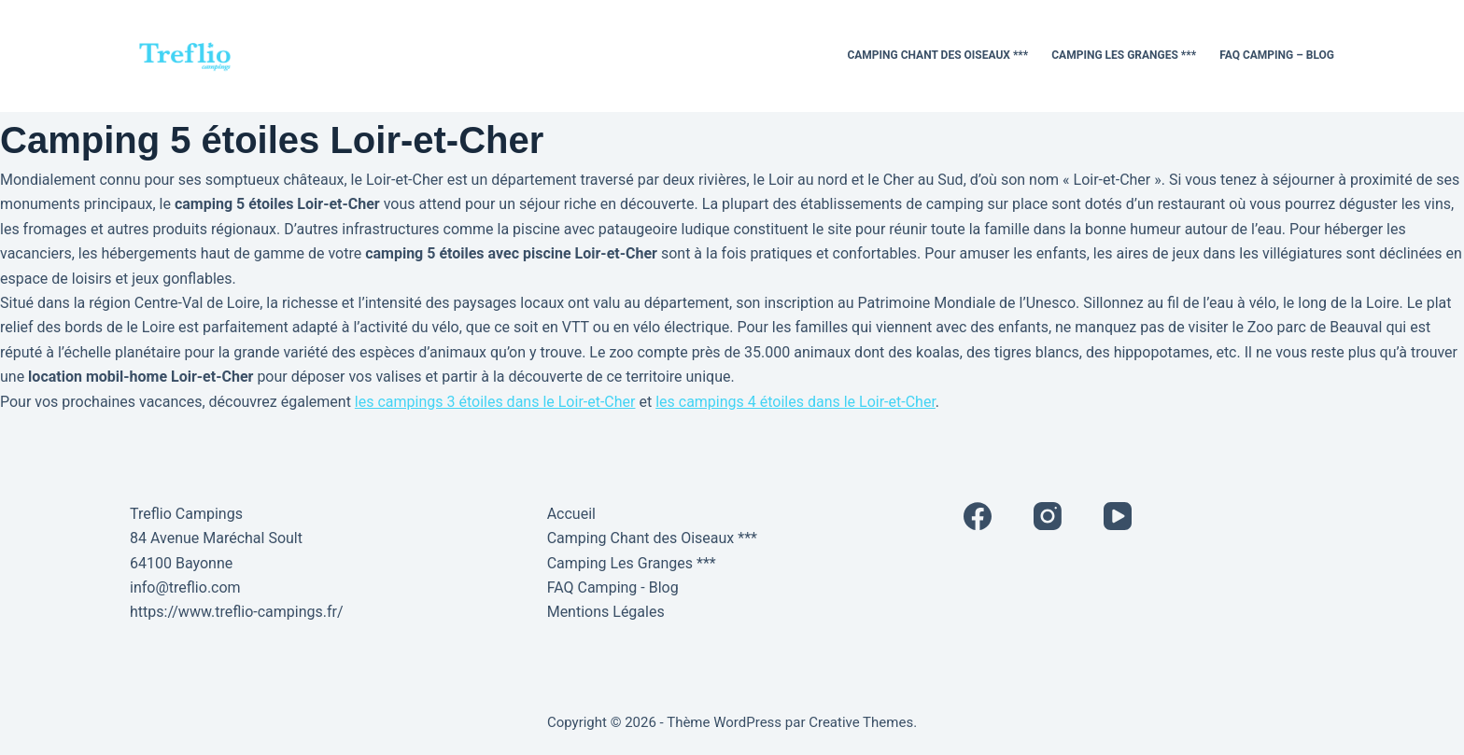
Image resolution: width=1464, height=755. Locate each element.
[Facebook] (978, 516)
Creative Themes (861, 722)
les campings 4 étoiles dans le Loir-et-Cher (795, 402)
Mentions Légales (606, 612)
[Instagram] (1048, 516)
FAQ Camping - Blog (613, 587)
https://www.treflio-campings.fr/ (237, 612)
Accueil (571, 514)
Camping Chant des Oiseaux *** (937, 55)
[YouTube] (1118, 516)
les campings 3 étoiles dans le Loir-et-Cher (495, 402)
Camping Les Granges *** (1123, 55)
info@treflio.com (185, 587)
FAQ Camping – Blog (1276, 55)
